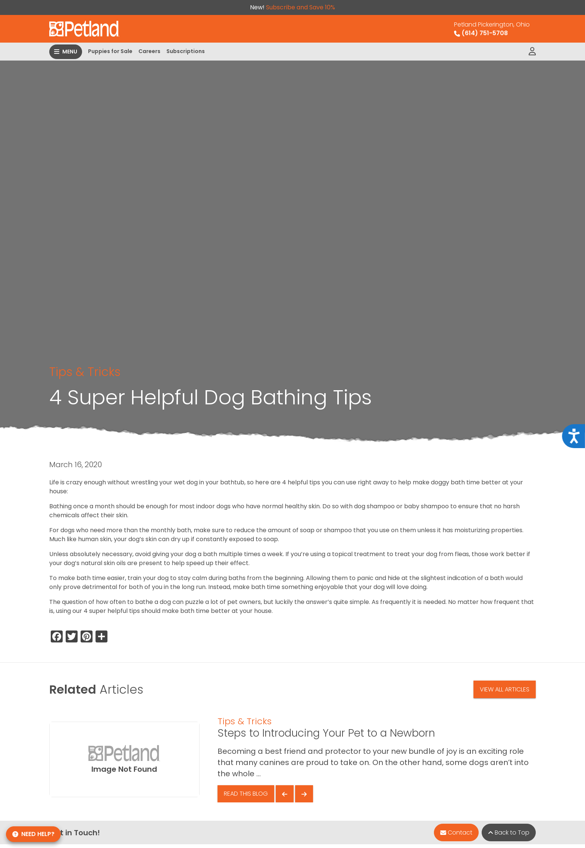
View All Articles (504, 689)
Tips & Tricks (85, 371)
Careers (149, 51)
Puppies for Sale (110, 51)
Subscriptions (185, 51)
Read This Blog (246, 793)
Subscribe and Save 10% (300, 7)
